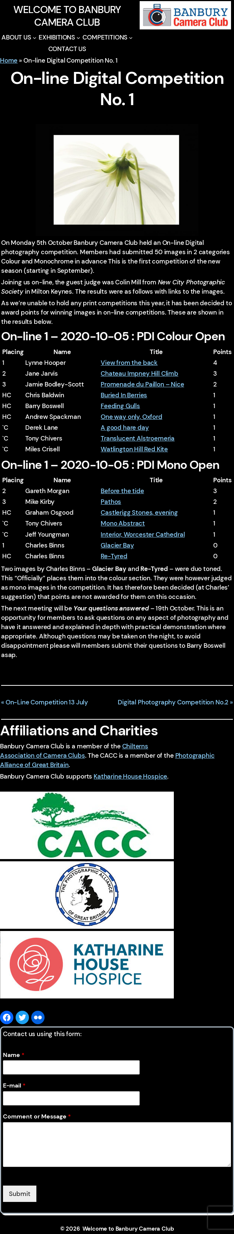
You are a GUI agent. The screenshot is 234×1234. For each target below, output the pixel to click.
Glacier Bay (117, 545)
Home (8, 60)
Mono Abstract (123, 523)
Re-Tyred (114, 556)
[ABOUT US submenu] (34, 38)
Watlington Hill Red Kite (134, 449)
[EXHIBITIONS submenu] (78, 38)
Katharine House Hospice (130, 776)
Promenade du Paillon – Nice (142, 384)
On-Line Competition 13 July (47, 702)
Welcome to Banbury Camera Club (67, 16)
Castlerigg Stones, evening (139, 512)
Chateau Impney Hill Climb (139, 373)
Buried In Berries (124, 395)
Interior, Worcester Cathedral (143, 534)
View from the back (129, 363)
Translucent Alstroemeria (138, 438)
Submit (19, 1194)
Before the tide (122, 491)
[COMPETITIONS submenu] (131, 38)
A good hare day (125, 427)
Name (14, 1055)
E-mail (14, 1085)
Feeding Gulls (120, 406)
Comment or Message (37, 1116)
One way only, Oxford (131, 417)
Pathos (111, 502)
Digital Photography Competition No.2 (173, 702)
